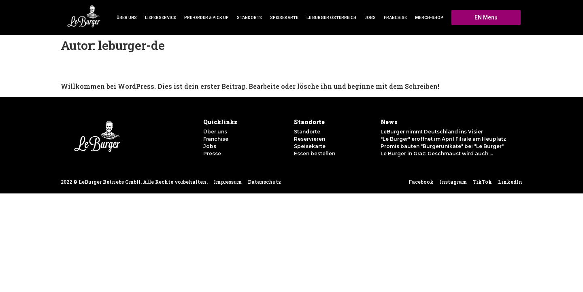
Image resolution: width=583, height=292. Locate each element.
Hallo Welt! (77, 69)
